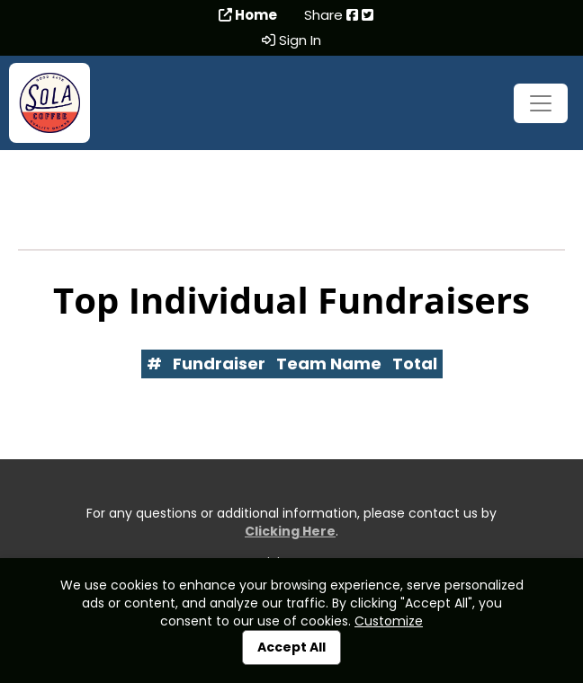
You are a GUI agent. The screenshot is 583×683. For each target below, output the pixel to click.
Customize (388, 621)
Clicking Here (290, 531)
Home (248, 15)
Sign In (291, 40)
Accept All (291, 647)
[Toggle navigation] (541, 103)
